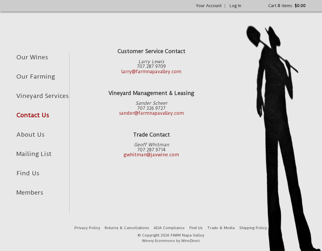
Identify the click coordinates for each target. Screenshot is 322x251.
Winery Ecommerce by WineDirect (171, 241)
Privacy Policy (87, 228)
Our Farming (35, 76)
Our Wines (32, 57)
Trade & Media (221, 228)
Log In (235, 5)
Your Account (209, 5)
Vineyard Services (42, 96)
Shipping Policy (253, 228)
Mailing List (34, 154)
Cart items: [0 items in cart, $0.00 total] (287, 5)
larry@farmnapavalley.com (151, 71)
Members (29, 192)
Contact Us (32, 115)
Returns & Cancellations (127, 228)
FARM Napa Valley (63, 26)
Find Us (27, 173)
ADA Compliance (169, 228)
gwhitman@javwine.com (151, 155)
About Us (30, 134)
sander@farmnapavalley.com (151, 113)
